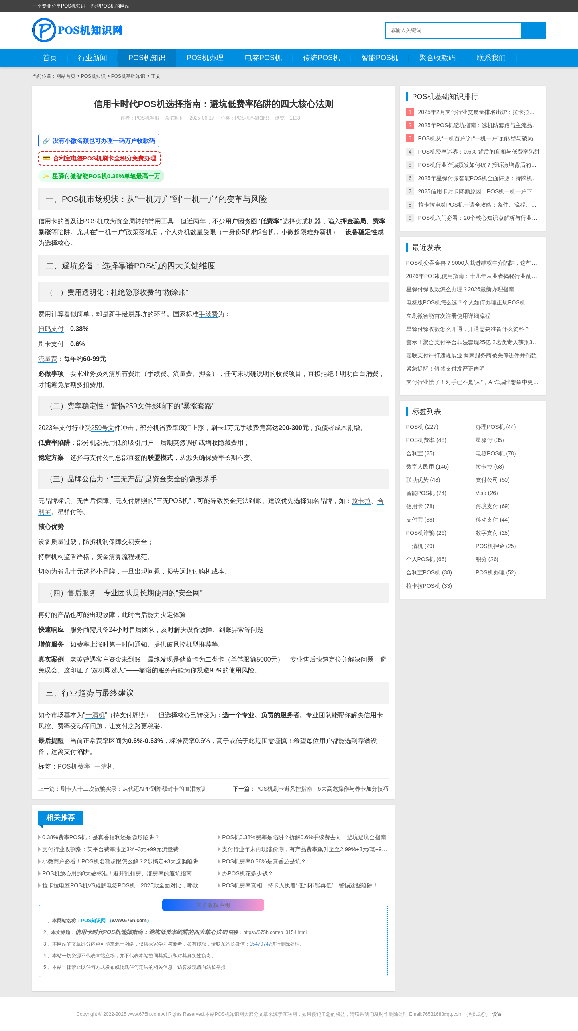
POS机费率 (73, 766)
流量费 (47, 358)
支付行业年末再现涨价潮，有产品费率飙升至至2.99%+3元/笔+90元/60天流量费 (305, 849)
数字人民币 (427, 466)
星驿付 (490, 440)
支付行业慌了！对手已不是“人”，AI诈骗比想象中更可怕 (475, 382)
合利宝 (420, 453)
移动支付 (493, 519)
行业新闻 (92, 58)
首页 (50, 58)
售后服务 (81, 593)
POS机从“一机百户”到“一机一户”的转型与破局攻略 (481, 138)
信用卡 (420, 506)
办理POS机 (496, 427)
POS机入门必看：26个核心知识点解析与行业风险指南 (486, 218)
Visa (487, 493)
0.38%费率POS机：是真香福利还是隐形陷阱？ (101, 837)
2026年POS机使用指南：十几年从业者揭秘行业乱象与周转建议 (486, 276)
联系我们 (491, 58)
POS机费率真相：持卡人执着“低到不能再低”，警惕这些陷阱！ (300, 885)
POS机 (422, 427)
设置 (497, 1014)
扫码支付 (51, 328)
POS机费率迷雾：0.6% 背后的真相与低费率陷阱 (479, 151)
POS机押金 (496, 546)
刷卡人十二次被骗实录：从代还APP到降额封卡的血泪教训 (134, 788)
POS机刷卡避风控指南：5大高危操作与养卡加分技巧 (321, 788)
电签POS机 (263, 58)
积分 (487, 559)
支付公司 (493, 480)
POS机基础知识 (128, 76)
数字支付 (493, 533)
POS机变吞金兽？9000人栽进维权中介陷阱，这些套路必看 (480, 263)
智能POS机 (379, 58)
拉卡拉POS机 (429, 585)
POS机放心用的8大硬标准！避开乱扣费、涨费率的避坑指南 (117, 873)
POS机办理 (205, 58)
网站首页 (65, 76)
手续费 (208, 314)
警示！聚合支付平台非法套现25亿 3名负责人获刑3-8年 (474, 342)
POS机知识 (146, 58)
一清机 (95, 715)
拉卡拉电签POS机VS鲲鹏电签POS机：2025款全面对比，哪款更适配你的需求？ (125, 885)
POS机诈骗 (426, 533)
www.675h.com (129, 920)
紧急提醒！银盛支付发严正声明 (445, 368)
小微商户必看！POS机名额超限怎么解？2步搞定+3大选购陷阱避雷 (125, 861)
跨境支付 (493, 506)
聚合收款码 (437, 58)
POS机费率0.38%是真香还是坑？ (264, 861)
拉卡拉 (361, 500)
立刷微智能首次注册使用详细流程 (448, 316)
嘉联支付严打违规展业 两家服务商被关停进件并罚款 (471, 355)
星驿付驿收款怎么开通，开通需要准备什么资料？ (468, 329)
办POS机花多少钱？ (247, 873)
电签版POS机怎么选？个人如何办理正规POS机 (465, 302)
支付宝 (420, 519)
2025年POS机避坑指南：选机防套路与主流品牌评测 (484, 125)
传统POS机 (321, 58)
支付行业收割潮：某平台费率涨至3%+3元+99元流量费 (110, 849)
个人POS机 (426, 559)
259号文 (103, 427)
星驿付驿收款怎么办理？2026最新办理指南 (460, 289)
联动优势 (423, 480)
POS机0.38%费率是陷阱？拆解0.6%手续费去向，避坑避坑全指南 (304, 837)
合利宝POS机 (429, 572)
